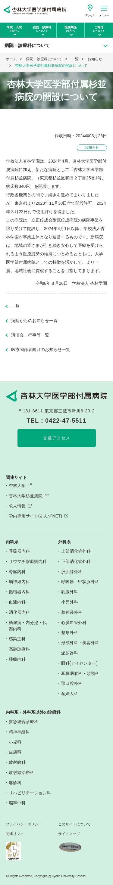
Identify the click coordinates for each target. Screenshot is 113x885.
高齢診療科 (19, 649)
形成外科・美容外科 (80, 642)
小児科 (15, 742)
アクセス (90, 15)
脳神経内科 (19, 581)
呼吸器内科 (19, 551)
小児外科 (69, 602)
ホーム (11, 59)
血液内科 (17, 602)
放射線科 (17, 762)
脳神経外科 (71, 612)
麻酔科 (15, 782)
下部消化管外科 (76, 561)
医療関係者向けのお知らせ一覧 (40, 349)
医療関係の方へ (70, 29)
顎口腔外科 (71, 683)
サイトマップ (69, 834)
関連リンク (15, 834)
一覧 (75, 59)
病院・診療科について (42, 29)
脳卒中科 (17, 802)
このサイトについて (74, 824)
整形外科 (69, 632)
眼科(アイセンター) (79, 663)
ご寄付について (99, 29)
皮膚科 (15, 752)
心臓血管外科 (73, 622)
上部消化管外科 (76, 551)
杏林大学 (17, 485)
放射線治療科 (21, 772)
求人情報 (17, 506)
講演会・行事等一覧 (30, 335)
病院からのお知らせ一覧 (34, 320)
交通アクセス (56, 438)
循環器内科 (19, 591)
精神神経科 (19, 731)
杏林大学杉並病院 (25, 495)
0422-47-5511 (65, 420)
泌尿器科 (69, 653)
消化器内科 (19, 612)
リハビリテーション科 (30, 792)
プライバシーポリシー (24, 824)
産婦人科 (69, 693)
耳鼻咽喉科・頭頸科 (80, 673)
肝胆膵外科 (71, 571)
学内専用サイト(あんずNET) (35, 516)
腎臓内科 (17, 571)
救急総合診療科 (23, 721)
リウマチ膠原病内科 (28, 561)
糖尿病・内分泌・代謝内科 (28, 625)
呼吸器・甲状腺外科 (80, 581)
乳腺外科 (69, 591)
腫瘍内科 (17, 659)
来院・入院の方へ (14, 29)
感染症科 (17, 638)
